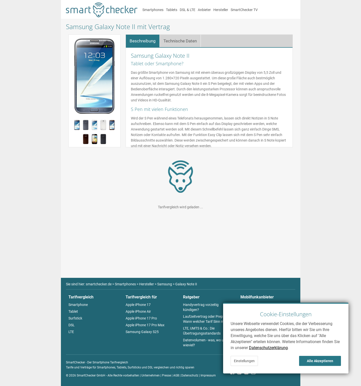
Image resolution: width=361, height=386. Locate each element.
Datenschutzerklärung (268, 347)
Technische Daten (180, 40)
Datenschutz (189, 375)
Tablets (171, 10)
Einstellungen (244, 361)
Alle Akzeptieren (320, 361)
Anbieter (204, 10)
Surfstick (75, 318)
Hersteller (220, 10)
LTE (71, 332)
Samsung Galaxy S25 (142, 332)
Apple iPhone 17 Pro (141, 318)
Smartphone (78, 305)
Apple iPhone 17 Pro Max (145, 325)
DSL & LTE (187, 10)
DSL (71, 325)
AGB (176, 375)
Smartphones (152, 10)
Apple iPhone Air (138, 311)
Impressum (208, 375)
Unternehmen (150, 375)
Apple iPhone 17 (138, 305)
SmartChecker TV (244, 10)
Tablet (73, 311)
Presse (166, 375)
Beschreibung (143, 40)
